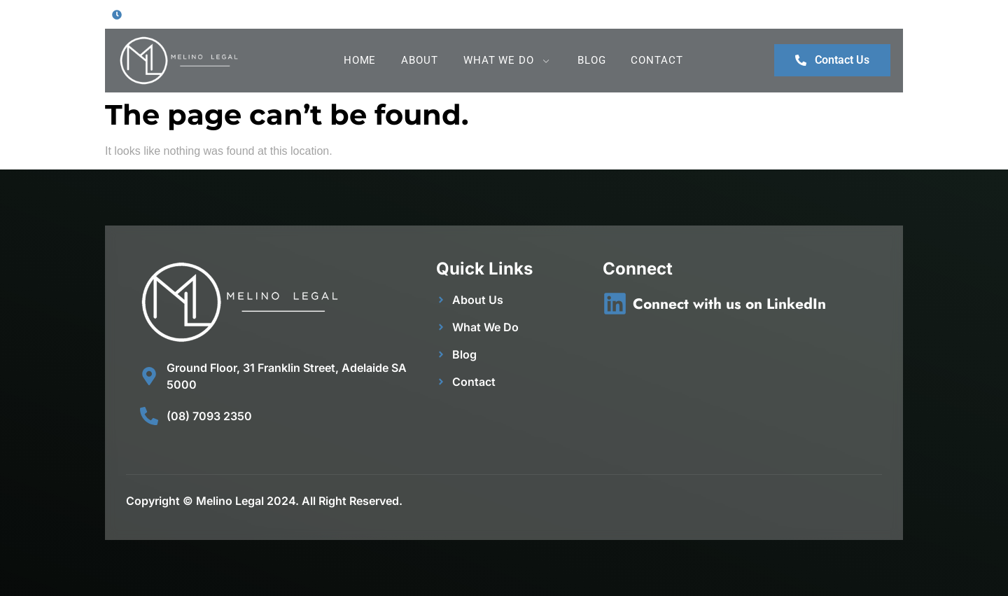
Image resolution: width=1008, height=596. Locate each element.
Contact (656, 60)
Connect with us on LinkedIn (729, 303)
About (419, 60)
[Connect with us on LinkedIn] (615, 303)
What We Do (507, 60)
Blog (592, 60)
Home (360, 60)
